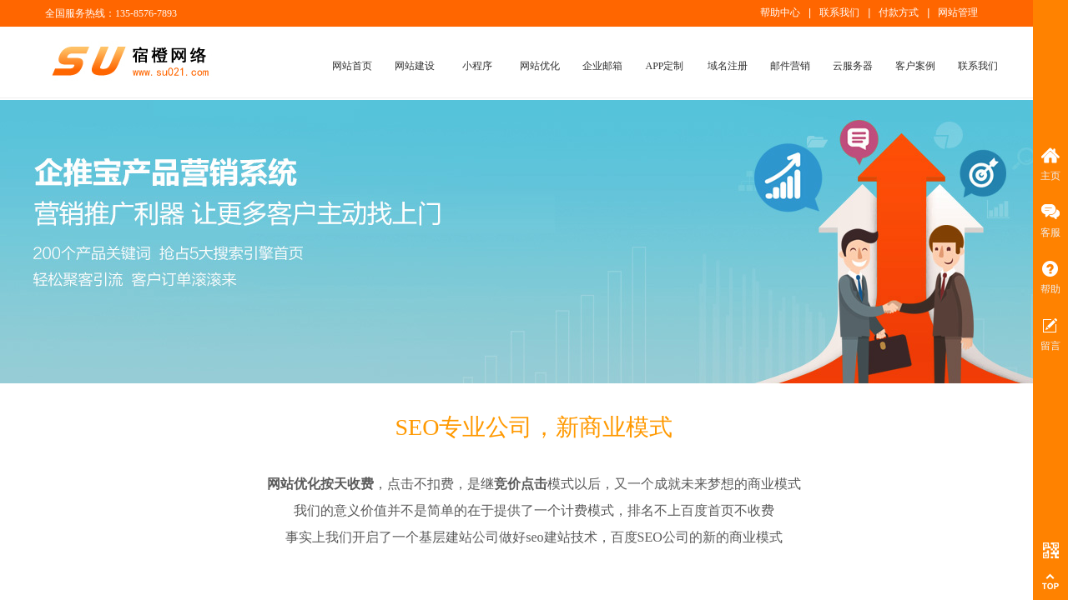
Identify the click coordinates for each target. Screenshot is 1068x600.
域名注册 (728, 66)
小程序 (477, 66)
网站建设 (415, 66)
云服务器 (853, 66)
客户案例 (915, 66)
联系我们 (978, 66)
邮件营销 (790, 66)
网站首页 (352, 66)
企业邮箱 (602, 66)
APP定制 (664, 66)
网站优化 (540, 66)
